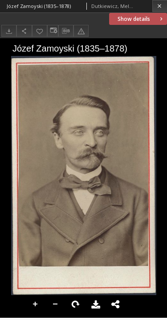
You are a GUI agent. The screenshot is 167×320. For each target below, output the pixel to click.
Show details (141, 19)
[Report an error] (81, 31)
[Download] (8, 31)
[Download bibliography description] (65, 31)
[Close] (159, 6)
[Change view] (52, 31)
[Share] (24, 31)
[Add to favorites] (39, 31)
